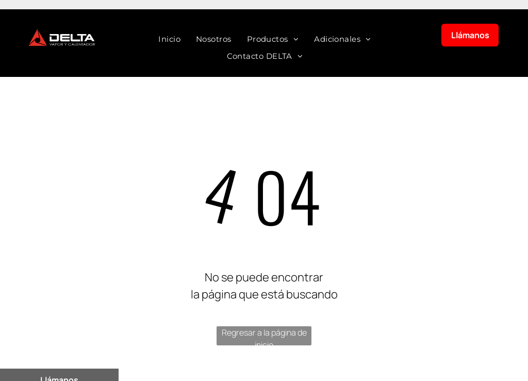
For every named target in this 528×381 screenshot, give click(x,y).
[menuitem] (169, 39)
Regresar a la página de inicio (264, 336)
